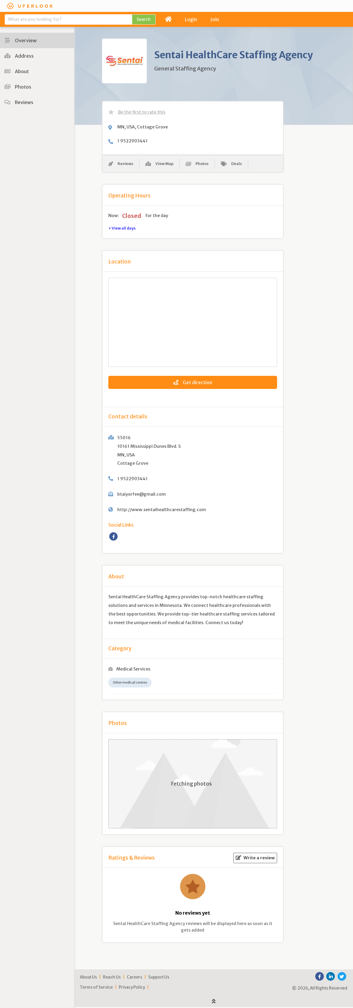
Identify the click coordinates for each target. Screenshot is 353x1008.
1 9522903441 (132, 141)
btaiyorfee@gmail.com (141, 495)
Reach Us (112, 978)
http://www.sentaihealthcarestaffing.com (161, 510)
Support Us (158, 978)
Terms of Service (96, 988)
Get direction (192, 383)
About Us (88, 978)
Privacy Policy (132, 988)
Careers (134, 978)
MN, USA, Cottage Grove (142, 127)
